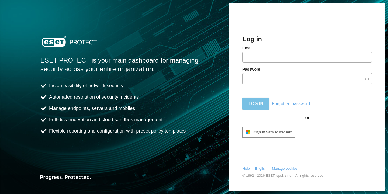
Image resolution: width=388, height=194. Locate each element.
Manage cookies (284, 169)
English (261, 169)
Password (251, 69)
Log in (255, 103)
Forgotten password (291, 103)
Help (246, 169)
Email (247, 48)
